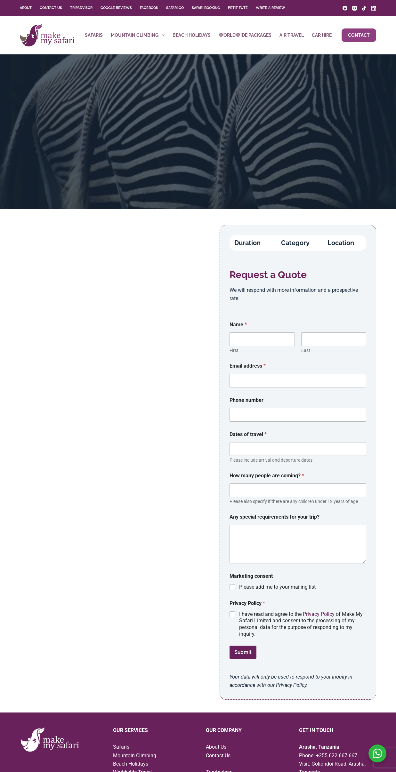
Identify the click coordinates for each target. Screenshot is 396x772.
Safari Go (175, 8)
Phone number (246, 400)
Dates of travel (248, 434)
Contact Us (51, 8)
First (234, 350)
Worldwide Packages (245, 35)
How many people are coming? (267, 476)
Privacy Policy (319, 614)
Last (305, 350)
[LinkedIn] (373, 8)
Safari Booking (206, 8)
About (26, 8)
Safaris (94, 35)
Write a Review (270, 8)
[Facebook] (345, 8)
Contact (359, 35)
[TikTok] (364, 8)
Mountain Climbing (139, 35)
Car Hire (322, 35)
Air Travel (291, 35)
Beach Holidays (192, 35)
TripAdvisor (81, 8)
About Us (216, 747)
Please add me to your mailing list (277, 587)
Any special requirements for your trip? (274, 517)
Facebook (149, 8)
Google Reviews (116, 8)
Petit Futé (238, 8)
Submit (243, 652)
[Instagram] (354, 8)
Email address (248, 366)
